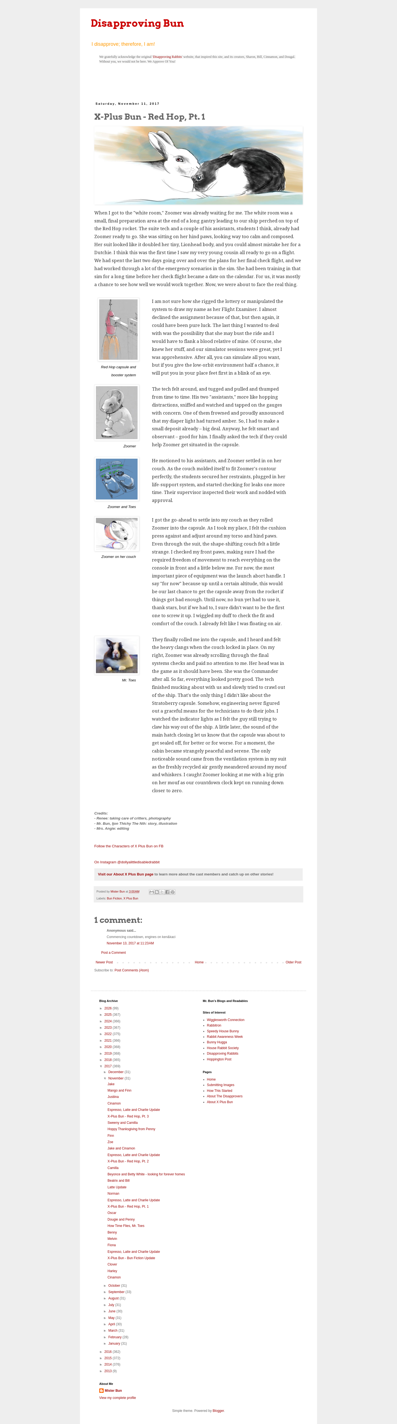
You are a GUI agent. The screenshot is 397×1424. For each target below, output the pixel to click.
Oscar (112, 1213)
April (112, 1324)
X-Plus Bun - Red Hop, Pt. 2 (128, 1161)
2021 (108, 1041)
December (116, 1072)
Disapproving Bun (137, 23)
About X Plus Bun (220, 1102)
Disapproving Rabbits (167, 57)
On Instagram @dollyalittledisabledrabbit (127, 862)
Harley (112, 1271)
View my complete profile (117, 1398)
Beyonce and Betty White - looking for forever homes (146, 1174)
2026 (108, 1008)
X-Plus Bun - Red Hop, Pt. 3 (128, 1116)
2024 (108, 1021)
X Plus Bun (131, 898)
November (116, 1078)
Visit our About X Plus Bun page (126, 874)
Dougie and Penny (121, 1219)
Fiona (112, 1245)
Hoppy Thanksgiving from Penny (131, 1129)
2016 (108, 1352)
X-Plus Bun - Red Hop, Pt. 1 (128, 1206)
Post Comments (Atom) (131, 970)
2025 (108, 1015)
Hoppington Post (219, 1059)
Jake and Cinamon (121, 1148)
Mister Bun (113, 1391)
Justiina (113, 1097)
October (114, 1286)
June (112, 1311)
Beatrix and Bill (119, 1181)
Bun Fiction (114, 898)
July (111, 1305)
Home (199, 962)
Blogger (218, 1411)
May (112, 1318)
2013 (108, 1371)
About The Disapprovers (225, 1096)
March (113, 1330)
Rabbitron (214, 1025)
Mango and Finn (120, 1090)
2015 (108, 1358)
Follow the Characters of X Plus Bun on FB (128, 846)
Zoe (110, 1142)
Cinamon (114, 1103)
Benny (112, 1232)
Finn (111, 1136)
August (114, 1298)
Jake (111, 1084)
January (114, 1343)
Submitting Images (220, 1085)
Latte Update (117, 1187)
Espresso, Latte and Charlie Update (134, 1110)
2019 (108, 1053)
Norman (113, 1193)
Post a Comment (113, 953)
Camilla (113, 1168)
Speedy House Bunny (223, 1031)
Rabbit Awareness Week (225, 1037)
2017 (108, 1066)
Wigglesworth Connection (226, 1020)
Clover (112, 1264)
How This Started (219, 1091)
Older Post (293, 962)
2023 (108, 1028)
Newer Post (104, 962)
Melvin (112, 1239)
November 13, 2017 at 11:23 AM (130, 943)
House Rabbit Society (223, 1048)
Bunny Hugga (217, 1042)
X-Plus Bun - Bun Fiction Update (131, 1258)
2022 (108, 1034)
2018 (108, 1060)
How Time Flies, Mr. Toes (126, 1226)
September (116, 1292)
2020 (108, 1047)
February (115, 1337)
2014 (108, 1364)
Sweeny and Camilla (123, 1123)
